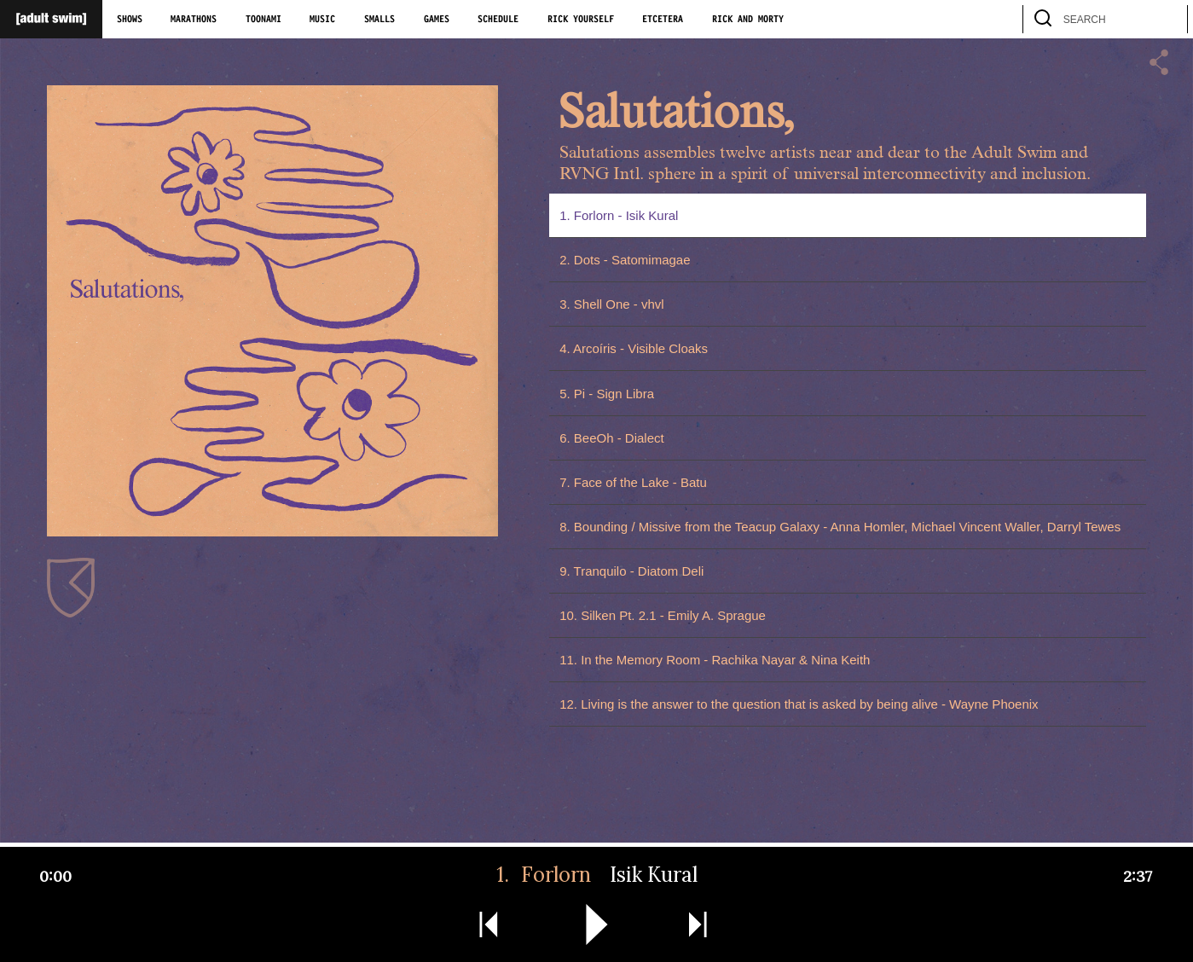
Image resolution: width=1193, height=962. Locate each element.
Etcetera (662, 19)
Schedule (498, 19)
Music (322, 19)
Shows (129, 19)
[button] (1159, 63)
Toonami (263, 19)
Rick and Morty (748, 19)
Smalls (379, 19)
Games (436, 19)
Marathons (194, 19)
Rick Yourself (580, 19)
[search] (1166, 19)
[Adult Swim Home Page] (51, 19)
